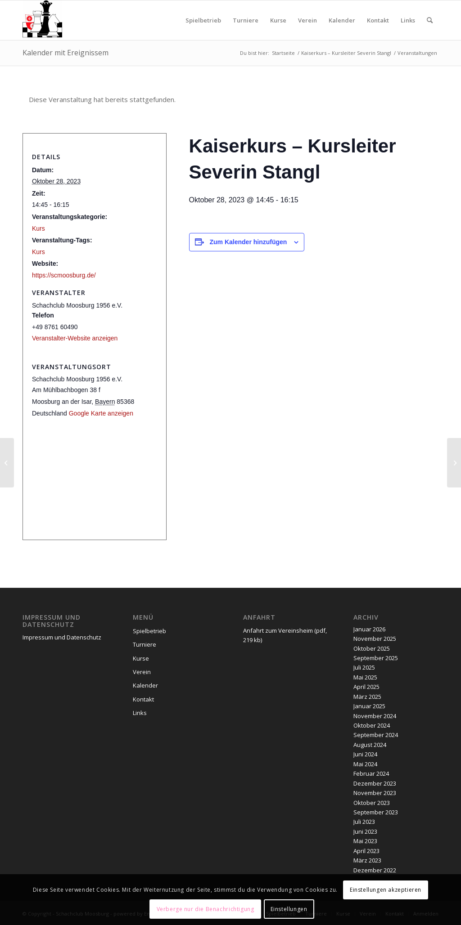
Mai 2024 (365, 764)
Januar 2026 (369, 629)
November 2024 (374, 716)
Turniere (144, 644)
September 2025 (375, 658)
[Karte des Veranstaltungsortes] (94, 480)
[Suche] (429, 20)
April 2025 (366, 687)
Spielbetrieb (149, 631)
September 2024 (375, 735)
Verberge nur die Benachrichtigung (205, 909)
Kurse (141, 658)
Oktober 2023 (371, 803)
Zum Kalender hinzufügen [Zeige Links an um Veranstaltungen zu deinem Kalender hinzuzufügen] (248, 242)
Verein (142, 672)
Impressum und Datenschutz (62, 637)
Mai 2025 (365, 677)
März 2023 (367, 860)
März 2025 (367, 697)
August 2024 (369, 745)
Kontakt (143, 699)
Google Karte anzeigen (101, 413)
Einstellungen (289, 909)
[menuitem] (203, 20)
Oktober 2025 (371, 648)
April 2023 (366, 851)
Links (140, 713)
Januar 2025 (369, 706)
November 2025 (374, 639)
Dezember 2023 (374, 783)
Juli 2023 (364, 822)
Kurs (38, 228)
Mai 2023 (365, 841)
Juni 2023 (365, 831)
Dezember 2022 (374, 870)
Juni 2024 (365, 754)
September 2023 (375, 812)
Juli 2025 (364, 667)
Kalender (145, 685)
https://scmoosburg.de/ (64, 275)
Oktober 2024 (371, 725)
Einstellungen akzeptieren (385, 890)
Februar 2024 (371, 773)
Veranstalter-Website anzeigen (75, 338)
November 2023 (374, 793)
